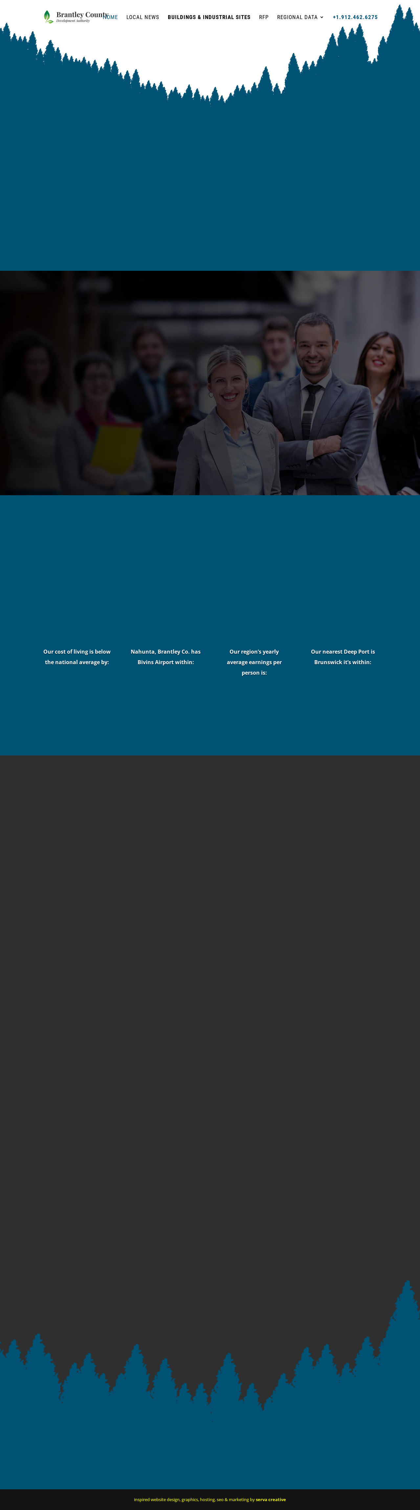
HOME (110, 17)
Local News (142, 17)
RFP (264, 17)
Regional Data (297, 17)
